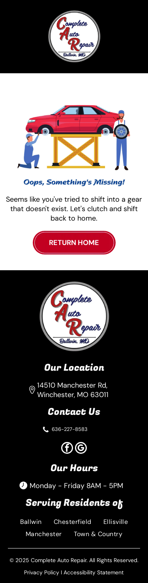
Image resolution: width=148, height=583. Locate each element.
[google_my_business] (81, 449)
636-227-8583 (70, 429)
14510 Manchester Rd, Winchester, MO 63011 (73, 390)
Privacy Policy (41, 572)
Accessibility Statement (94, 572)
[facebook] (67, 449)
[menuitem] (31, 522)
